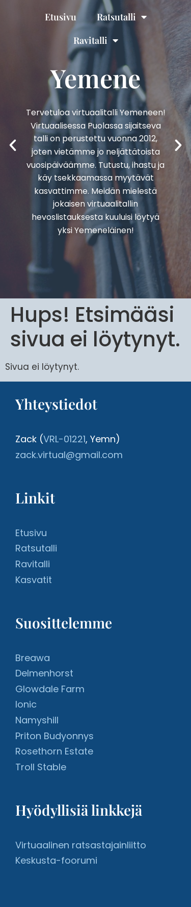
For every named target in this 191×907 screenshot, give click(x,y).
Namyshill (37, 720)
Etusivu (60, 17)
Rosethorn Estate (54, 751)
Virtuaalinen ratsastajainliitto (80, 845)
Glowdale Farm (50, 689)
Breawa (32, 657)
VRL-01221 (64, 439)
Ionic (26, 704)
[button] (12, 145)
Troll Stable (40, 767)
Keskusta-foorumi (56, 860)
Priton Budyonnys (54, 735)
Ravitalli (95, 40)
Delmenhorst (44, 673)
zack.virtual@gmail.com (69, 454)
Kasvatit (33, 579)
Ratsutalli (122, 17)
